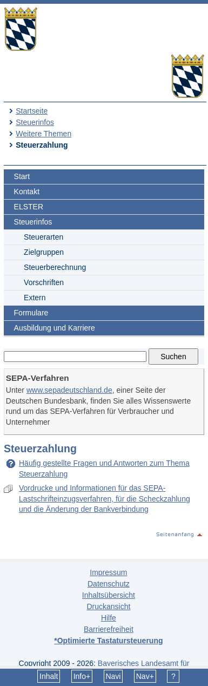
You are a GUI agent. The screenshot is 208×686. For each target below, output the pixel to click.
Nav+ (145, 676)
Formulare (31, 312)
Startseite (32, 111)
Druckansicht (108, 606)
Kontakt (26, 191)
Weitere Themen (43, 133)
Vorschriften (44, 282)
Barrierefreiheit (108, 629)
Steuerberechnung (55, 267)
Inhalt (48, 676)
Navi (112, 676)
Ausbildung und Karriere (54, 328)
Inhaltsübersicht (108, 595)
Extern (34, 297)
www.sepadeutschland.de (69, 390)
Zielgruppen (44, 252)
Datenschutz (109, 583)
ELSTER (28, 206)
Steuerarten (43, 237)
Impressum (108, 572)
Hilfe (108, 618)
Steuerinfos (35, 122)
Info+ (82, 676)
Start (22, 176)
